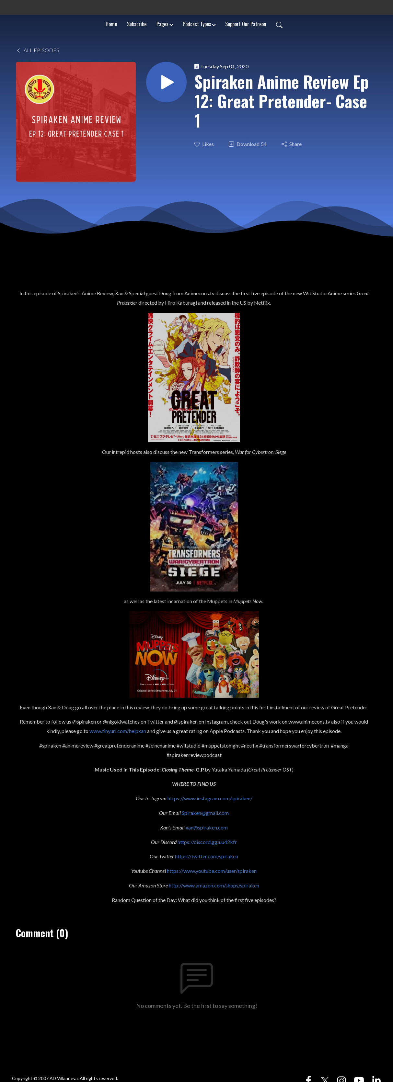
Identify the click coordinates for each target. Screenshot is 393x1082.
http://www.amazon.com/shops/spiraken (214, 885)
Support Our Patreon (245, 24)
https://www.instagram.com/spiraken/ (210, 798)
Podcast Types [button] (197, 24)
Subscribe (136, 24)
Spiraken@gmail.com (205, 813)
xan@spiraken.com (207, 827)
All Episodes (37, 50)
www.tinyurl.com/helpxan (117, 731)
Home (111, 24)
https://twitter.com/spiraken (206, 856)
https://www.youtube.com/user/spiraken (212, 871)
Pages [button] (162, 24)
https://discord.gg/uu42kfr (207, 842)
